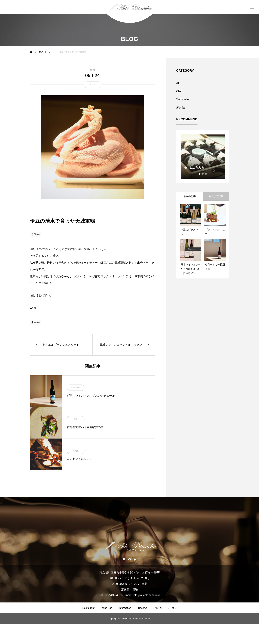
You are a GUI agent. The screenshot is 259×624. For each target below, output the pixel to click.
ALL (75, 419)
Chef (92, 84)
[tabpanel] (203, 156)
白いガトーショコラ (165, 608)
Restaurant (88, 608)
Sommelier (76, 387)
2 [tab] (203, 174)
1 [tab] (200, 174)
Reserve (142, 608)
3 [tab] (206, 174)
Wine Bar (107, 608)
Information (125, 608)
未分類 (180, 107)
